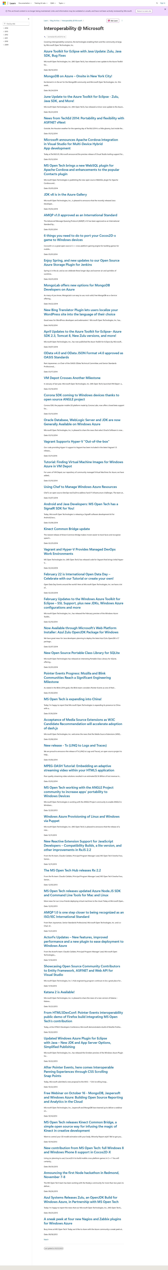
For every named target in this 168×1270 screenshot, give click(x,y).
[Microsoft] (4, 3)
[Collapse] (28, 19)
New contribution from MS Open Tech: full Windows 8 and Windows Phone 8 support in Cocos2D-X (84, 1150)
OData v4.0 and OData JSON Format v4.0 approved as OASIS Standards (83, 355)
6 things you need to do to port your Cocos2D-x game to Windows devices (80, 237)
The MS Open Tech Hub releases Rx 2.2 (72, 870)
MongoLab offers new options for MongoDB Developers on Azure (77, 287)
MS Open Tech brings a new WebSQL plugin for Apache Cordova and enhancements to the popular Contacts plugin (81, 169)
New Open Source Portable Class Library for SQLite (82, 652)
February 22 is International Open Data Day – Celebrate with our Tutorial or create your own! (79, 576)
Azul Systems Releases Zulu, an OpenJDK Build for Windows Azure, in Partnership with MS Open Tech (81, 1199)
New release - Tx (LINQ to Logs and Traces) (75, 745)
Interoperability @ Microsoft (72, 20)
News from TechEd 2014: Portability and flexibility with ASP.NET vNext (84, 120)
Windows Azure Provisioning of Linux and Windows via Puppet (82, 818)
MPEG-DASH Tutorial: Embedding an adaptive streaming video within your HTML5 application (79, 768)
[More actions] (122, 20)
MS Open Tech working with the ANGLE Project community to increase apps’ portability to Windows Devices (79, 791)
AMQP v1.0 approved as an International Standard (80, 215)
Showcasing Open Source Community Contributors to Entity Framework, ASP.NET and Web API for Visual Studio (82, 970)
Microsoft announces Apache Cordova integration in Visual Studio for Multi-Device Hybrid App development (81, 143)
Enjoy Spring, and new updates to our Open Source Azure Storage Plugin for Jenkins (81, 262)
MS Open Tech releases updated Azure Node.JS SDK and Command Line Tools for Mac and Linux (82, 893)
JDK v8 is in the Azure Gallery (65, 194)
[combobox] (16, 24)
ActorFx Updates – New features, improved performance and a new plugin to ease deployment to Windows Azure (84, 941)
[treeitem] (17, 28)
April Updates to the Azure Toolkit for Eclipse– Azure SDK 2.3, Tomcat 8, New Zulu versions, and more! (82, 333)
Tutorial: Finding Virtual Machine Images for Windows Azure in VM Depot (83, 464)
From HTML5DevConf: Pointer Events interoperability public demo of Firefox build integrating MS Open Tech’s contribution (83, 1016)
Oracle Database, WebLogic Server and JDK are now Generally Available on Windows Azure (82, 422)
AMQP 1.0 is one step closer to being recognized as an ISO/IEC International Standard (84, 914)
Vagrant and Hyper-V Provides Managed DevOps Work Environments (80, 551)
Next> (46, 1239)
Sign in (162, 3)
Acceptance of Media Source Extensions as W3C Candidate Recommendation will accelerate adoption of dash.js (83, 723)
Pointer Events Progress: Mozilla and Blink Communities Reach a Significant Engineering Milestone (77, 677)
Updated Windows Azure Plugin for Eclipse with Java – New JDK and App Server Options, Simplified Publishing (77, 1042)
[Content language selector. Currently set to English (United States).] (13, 1266)
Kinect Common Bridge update (67, 528)
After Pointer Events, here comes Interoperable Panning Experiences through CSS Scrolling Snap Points (79, 1071)
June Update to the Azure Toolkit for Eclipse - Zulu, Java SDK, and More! (81, 98)
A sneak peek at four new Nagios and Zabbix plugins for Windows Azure (82, 1221)
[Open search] (157, 3)
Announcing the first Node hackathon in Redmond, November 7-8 (81, 1174)
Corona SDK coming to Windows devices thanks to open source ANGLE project (81, 397)
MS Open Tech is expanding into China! (73, 699)
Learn (46, 20)
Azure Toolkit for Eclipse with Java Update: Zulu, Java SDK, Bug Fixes (82, 53)
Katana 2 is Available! (59, 992)
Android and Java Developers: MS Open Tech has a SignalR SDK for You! (81, 506)
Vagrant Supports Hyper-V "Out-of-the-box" (76, 441)
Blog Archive (54, 20)
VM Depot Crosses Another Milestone (72, 377)
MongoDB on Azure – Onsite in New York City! (78, 76)
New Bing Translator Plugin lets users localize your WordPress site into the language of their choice (81, 312)
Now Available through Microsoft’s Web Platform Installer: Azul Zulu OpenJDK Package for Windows (81, 630)
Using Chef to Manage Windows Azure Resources (80, 486)
